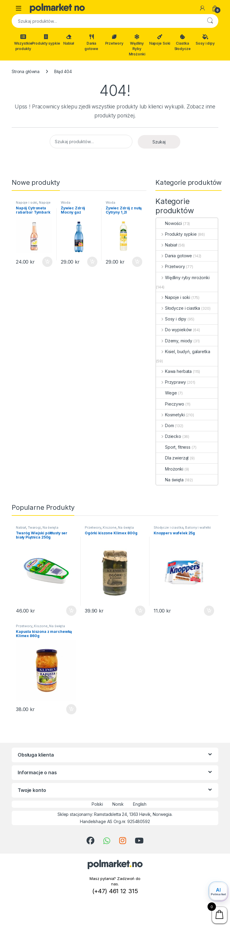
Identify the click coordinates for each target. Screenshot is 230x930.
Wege (166, 392)
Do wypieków (174, 329)
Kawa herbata (174, 371)
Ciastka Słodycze (182, 42)
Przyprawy (171, 382)
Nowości (169, 223)
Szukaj (210, 21)
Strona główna (26, 71)
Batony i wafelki (198, 527)
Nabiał (68, 40)
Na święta (170, 479)
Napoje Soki (159, 40)
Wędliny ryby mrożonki (183, 277)
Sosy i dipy (205, 40)
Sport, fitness (173, 447)
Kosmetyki (170, 414)
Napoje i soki (26, 202)
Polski (93, 804)
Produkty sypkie (45, 40)
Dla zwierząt (172, 457)
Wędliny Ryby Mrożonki (137, 45)
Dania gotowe (91, 42)
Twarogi (34, 527)
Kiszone (109, 527)
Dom (165, 425)
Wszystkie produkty (23, 42)
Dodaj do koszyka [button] (47, 262)
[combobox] (107, 21)
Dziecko (168, 436)
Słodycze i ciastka (178, 308)
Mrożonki (169, 468)
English (135, 804)
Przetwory (114, 40)
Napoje (45, 202)
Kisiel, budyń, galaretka (183, 351)
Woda (65, 202)
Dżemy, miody (174, 340)
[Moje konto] (202, 8)
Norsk (114, 804)
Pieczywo (170, 403)
